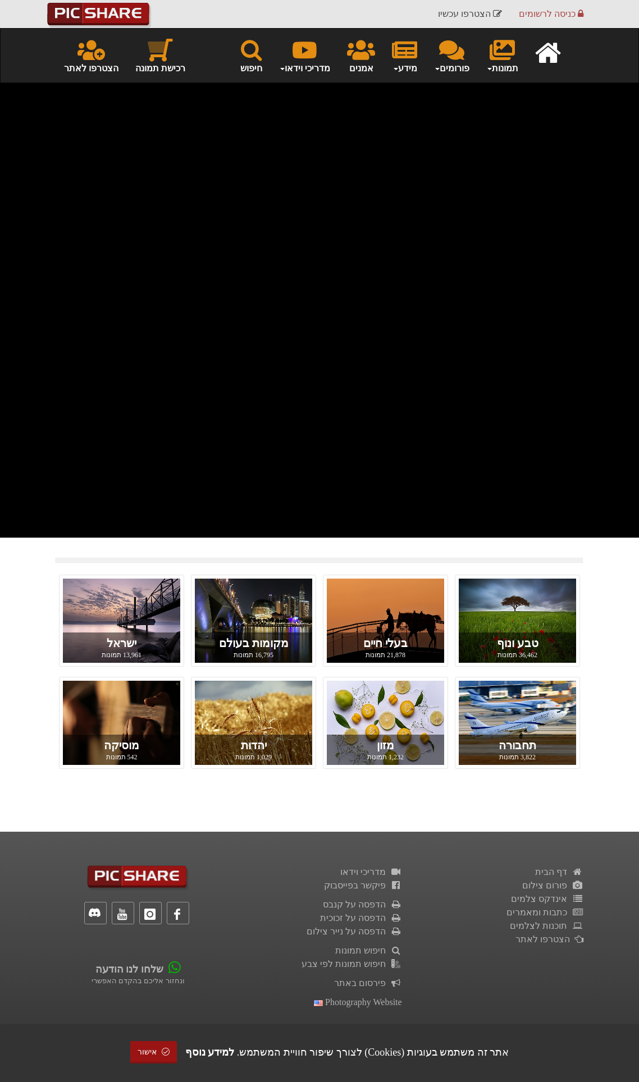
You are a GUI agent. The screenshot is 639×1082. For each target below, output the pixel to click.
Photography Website (358, 1002)
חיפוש (251, 55)
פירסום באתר (368, 983)
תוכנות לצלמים (546, 925)
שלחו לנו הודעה (129, 969)
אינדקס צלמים (547, 899)
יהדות (254, 745)
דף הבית (559, 872)
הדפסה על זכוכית (361, 918)
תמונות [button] (502, 55)
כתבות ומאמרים (544, 912)
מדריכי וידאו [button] (304, 55)
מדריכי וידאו (371, 872)
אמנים (361, 55)
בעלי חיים (385, 643)
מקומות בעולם (254, 643)
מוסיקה (121, 745)
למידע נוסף (210, 1052)
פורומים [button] (451, 55)
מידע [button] (404, 55)
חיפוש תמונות (368, 950)
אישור (154, 1052)
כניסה (551, 14)
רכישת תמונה (160, 55)
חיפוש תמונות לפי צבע (352, 964)
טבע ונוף (517, 643)
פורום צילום (552, 885)
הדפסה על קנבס (362, 904)
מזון (385, 745)
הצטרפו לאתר (91, 55)
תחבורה (517, 745)
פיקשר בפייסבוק (363, 885)
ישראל (121, 643)
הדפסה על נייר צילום (354, 931)
